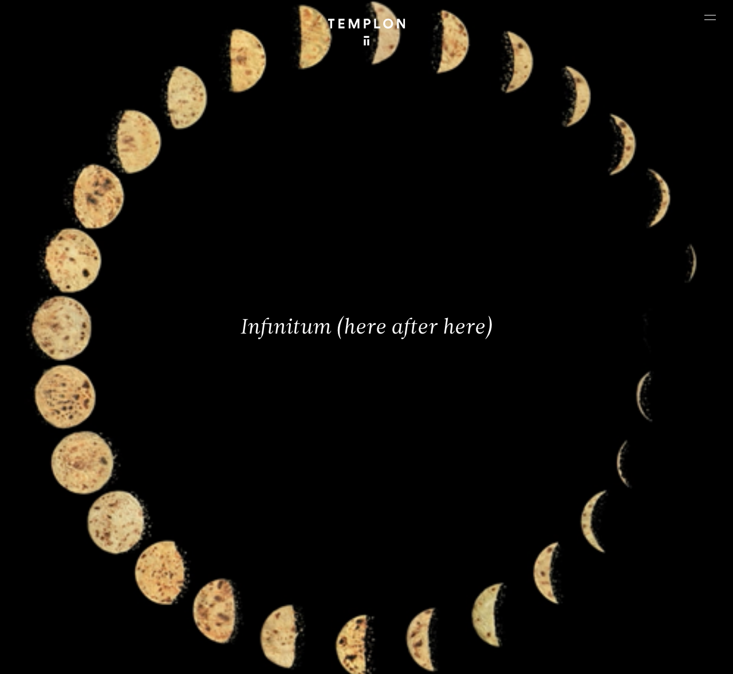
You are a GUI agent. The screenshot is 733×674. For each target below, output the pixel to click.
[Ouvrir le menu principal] (710, 17)
